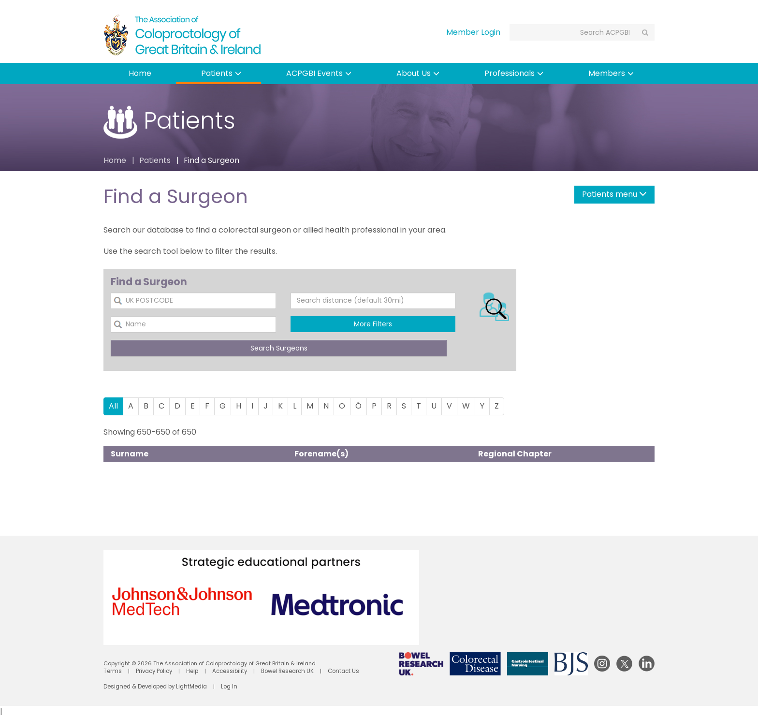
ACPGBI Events (318, 73)
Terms (111, 671)
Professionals (513, 73)
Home (140, 73)
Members (611, 73)
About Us (417, 73)
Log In (228, 686)
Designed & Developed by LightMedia (154, 686)
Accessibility (228, 671)
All (113, 405)
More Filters (373, 324)
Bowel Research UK (285, 671)
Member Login (473, 32)
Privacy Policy (152, 671)
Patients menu (614, 194)
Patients (221, 73)
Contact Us (340, 671)
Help (191, 671)
